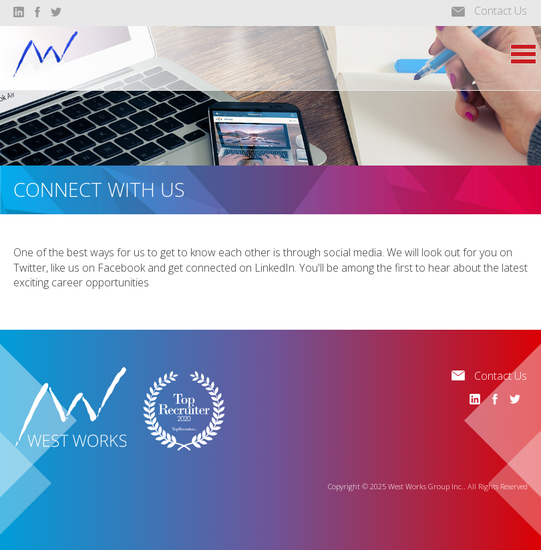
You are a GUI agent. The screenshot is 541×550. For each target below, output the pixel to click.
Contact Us (500, 10)
